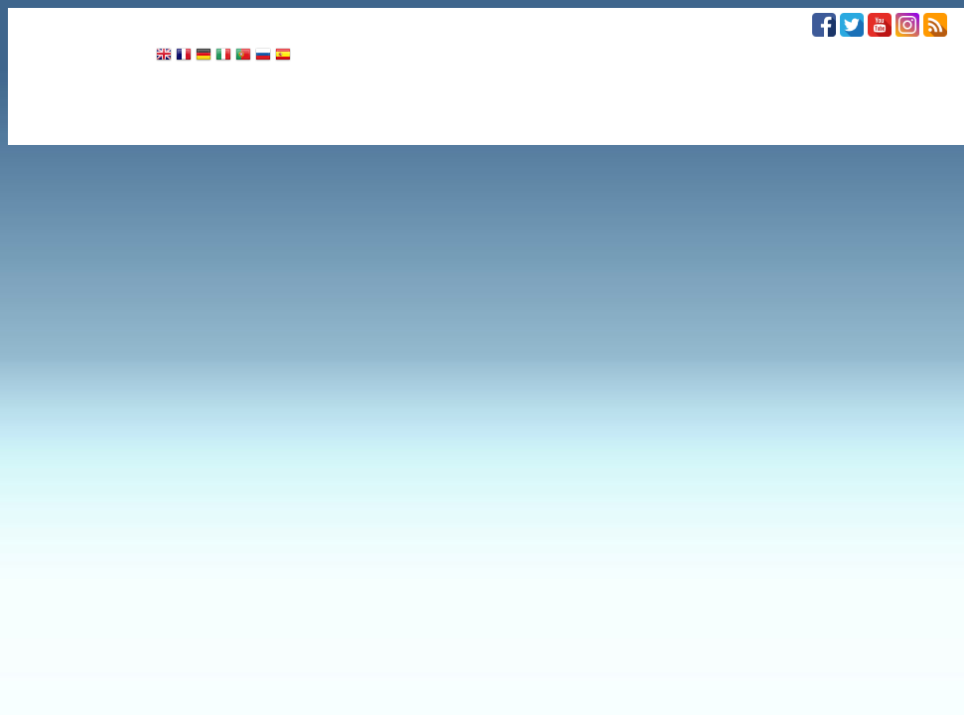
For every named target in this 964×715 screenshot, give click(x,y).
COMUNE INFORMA (567, 21)
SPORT (450, 21)
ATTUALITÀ (355, 21)
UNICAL (686, 21)
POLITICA (157, 21)
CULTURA (253, 21)
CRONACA (58, 21)
